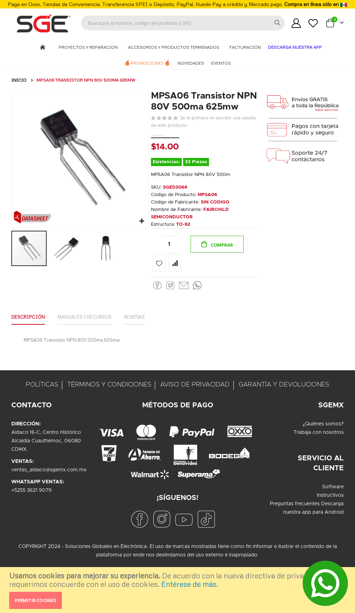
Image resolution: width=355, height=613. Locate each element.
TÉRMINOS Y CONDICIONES (109, 397)
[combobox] (183, 23)
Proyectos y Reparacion (89, 47)
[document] (178, 590)
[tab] (29, 328)
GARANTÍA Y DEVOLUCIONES (284, 397)
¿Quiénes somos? (323, 436)
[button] (141, 220)
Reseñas (146, 328)
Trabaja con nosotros (318, 444)
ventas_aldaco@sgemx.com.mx (49, 481)
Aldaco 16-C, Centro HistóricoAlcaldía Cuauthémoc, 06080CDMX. (46, 453)
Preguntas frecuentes (295, 515)
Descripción (29, 328)
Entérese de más (188, 584)
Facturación (245, 47)
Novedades (191, 63)
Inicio (19, 80)
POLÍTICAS (42, 397)
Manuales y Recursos (91, 328)
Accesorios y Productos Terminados (174, 47)
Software (333, 498)
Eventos (221, 63)
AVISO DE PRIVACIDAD (195, 397)
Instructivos (330, 507)
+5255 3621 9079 (31, 502)
